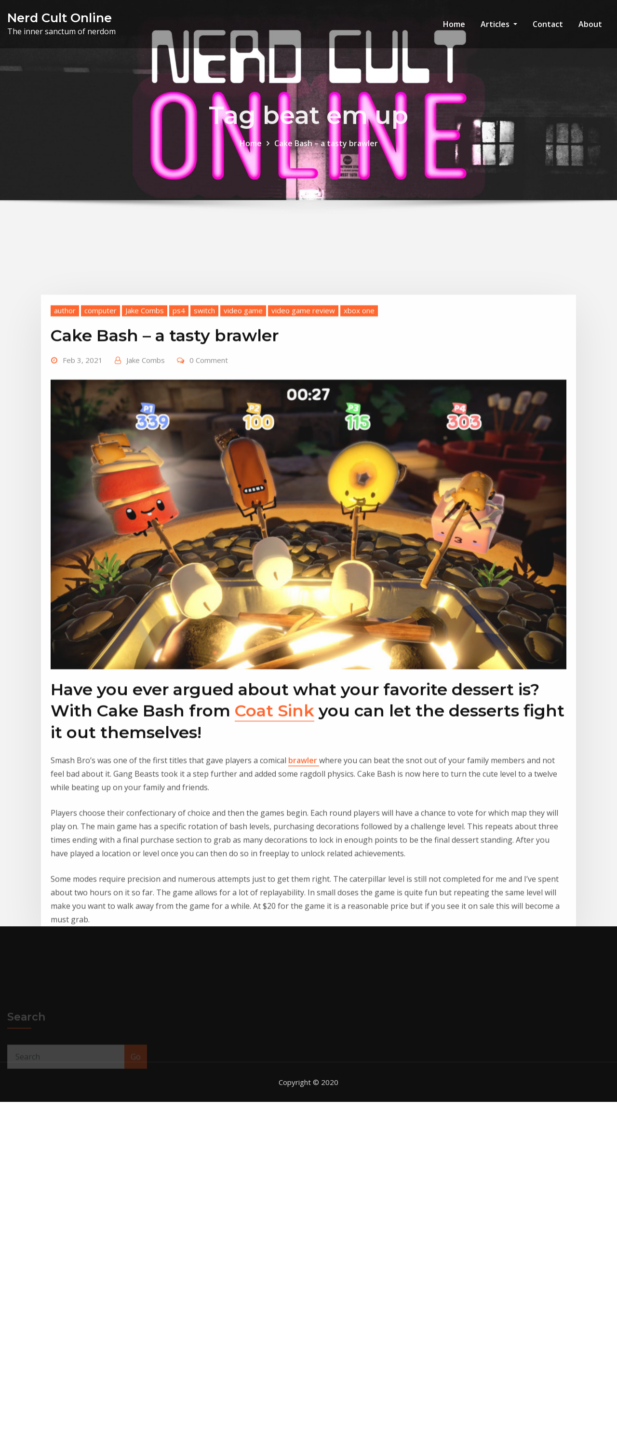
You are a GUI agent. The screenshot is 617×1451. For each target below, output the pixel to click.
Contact (548, 24)
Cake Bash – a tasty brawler (326, 151)
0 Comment (208, 461)
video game (243, 411)
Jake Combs (144, 411)
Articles (499, 24)
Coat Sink (274, 812)
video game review (303, 411)
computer (100, 411)
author (65, 411)
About (590, 24)
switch (204, 411)
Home (454, 24)
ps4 (179, 411)
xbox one (359, 411)
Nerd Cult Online (59, 17)
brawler (303, 861)
